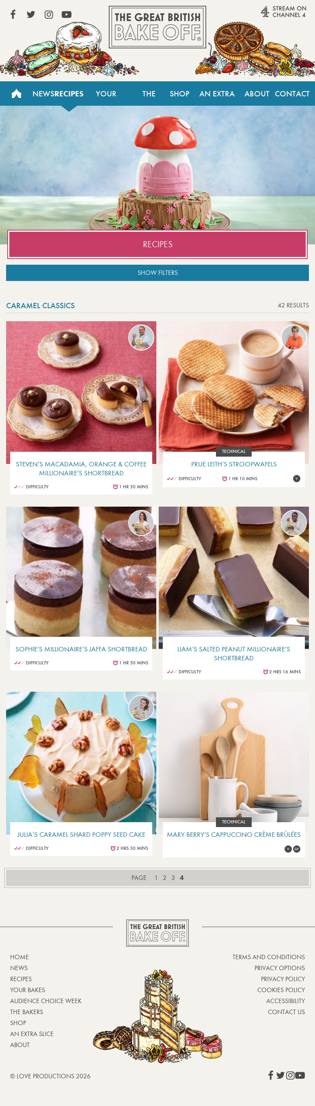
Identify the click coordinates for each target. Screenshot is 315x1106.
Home (16, 93)
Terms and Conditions (269, 957)
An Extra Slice (217, 97)
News (43, 93)
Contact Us (292, 97)
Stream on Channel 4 (268, 16)
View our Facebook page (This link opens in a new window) (13, 15)
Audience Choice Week (46, 1001)
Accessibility (285, 1001)
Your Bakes (106, 97)
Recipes (69, 93)
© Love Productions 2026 (50, 1076)
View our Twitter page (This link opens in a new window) (31, 15)
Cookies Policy (281, 990)
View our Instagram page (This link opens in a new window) (49, 15)
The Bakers (149, 97)
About (257, 93)
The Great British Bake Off (157, 27)
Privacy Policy (283, 979)
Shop (180, 93)
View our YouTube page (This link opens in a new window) (66, 15)
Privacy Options (280, 968)
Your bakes (27, 990)
